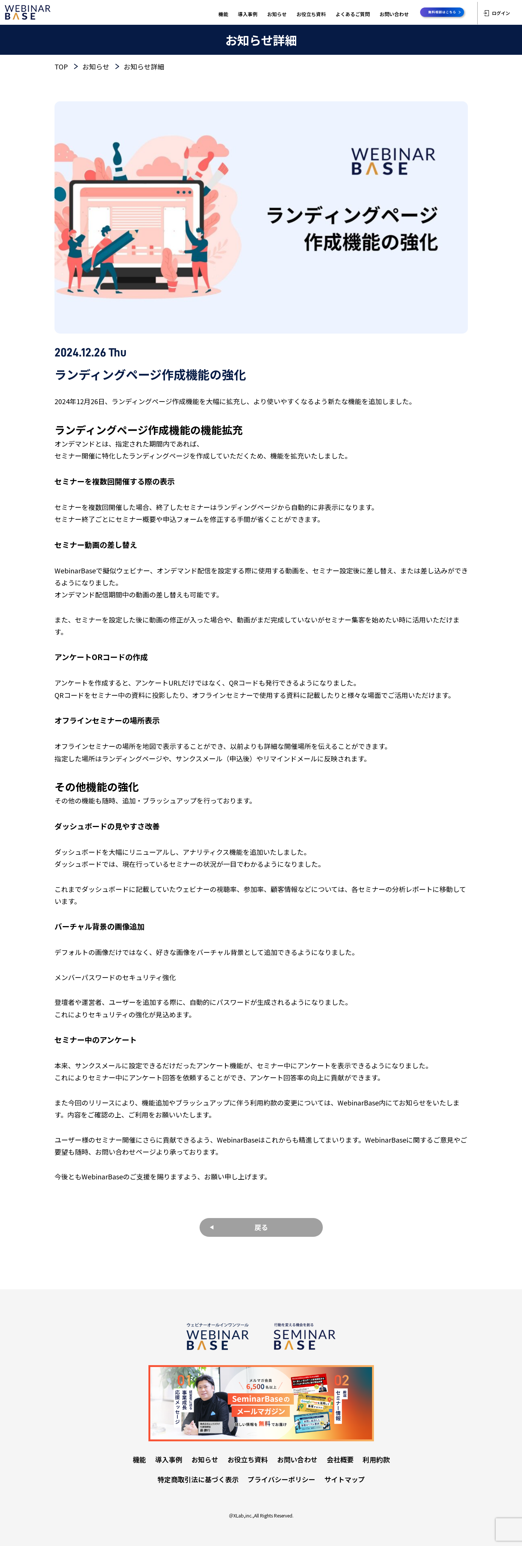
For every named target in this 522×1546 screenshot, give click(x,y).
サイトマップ (344, 1479)
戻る (261, 1227)
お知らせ (277, 14)
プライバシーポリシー (281, 1479)
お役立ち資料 (311, 14)
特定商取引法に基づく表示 (198, 1479)
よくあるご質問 (353, 14)
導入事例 (247, 14)
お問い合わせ (394, 14)
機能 (223, 14)
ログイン (497, 13)
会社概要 (340, 1459)
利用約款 (376, 1459)
